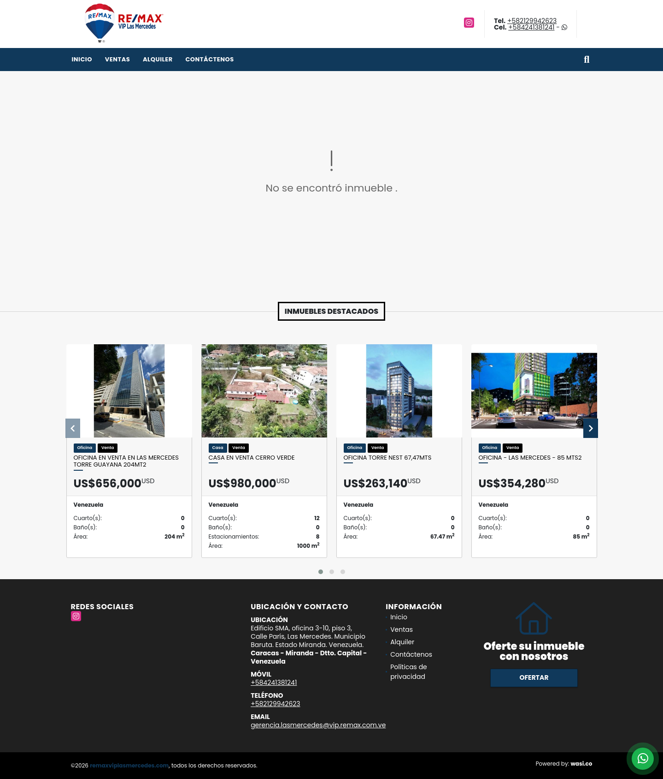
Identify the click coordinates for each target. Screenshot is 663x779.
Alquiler (158, 59)
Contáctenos (209, 59)
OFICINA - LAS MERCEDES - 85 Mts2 (530, 457)
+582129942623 (532, 20)
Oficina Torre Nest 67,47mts (388, 457)
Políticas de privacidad (408, 671)
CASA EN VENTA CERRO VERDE (252, 457)
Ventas (117, 59)
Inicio (82, 59)
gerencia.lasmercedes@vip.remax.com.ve (318, 725)
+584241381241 (531, 27)
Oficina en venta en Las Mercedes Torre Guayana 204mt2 (126, 461)
